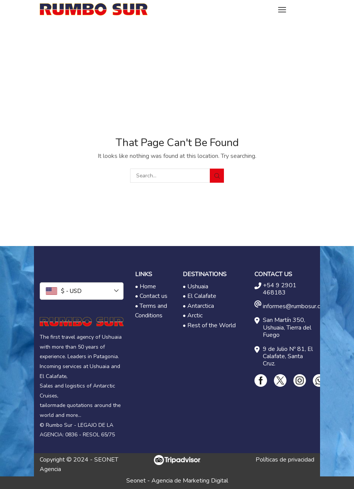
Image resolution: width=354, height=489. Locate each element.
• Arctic (193, 315)
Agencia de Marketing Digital (189, 480)
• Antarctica (198, 306)
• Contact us (151, 296)
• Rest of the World (209, 325)
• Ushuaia (195, 286)
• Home (145, 286)
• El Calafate (199, 296)
